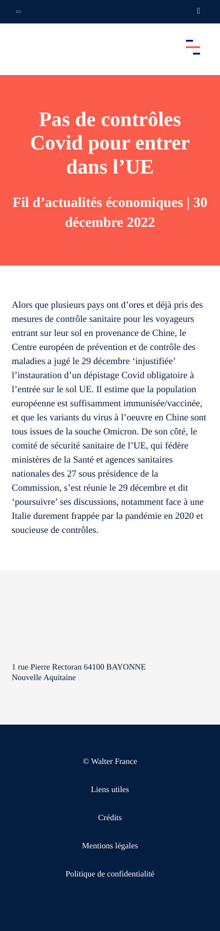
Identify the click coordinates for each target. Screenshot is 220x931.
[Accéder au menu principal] (193, 47)
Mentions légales (110, 846)
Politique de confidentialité (110, 874)
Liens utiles (110, 790)
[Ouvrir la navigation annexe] (19, 12)
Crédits (109, 818)
